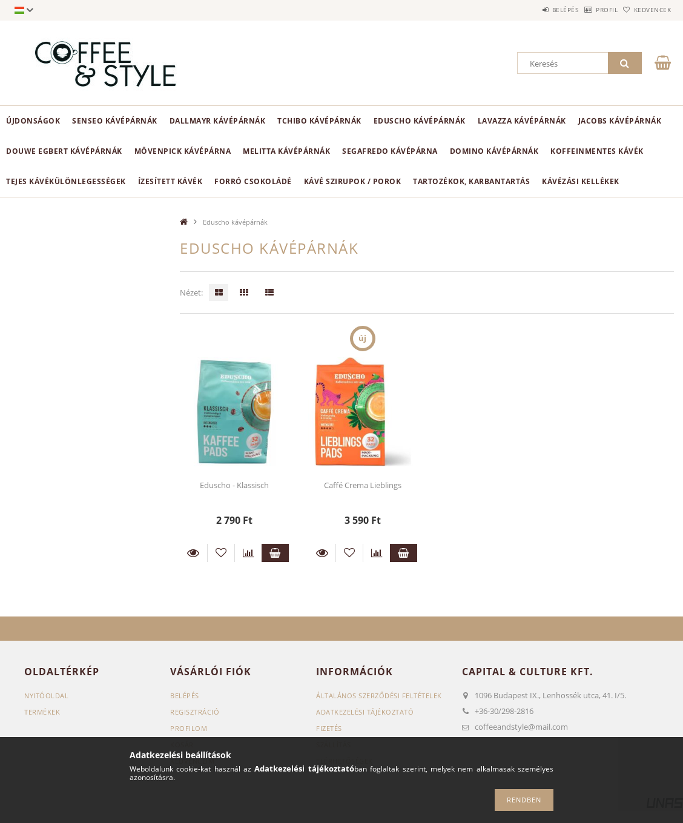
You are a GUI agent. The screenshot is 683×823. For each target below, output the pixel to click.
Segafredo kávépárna (390, 151)
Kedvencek (646, 9)
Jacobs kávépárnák (620, 121)
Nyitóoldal (46, 695)
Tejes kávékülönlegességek (66, 181)
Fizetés (329, 728)
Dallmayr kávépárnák (218, 121)
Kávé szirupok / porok (352, 181)
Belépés (534, 9)
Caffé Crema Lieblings (362, 485)
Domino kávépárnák (494, 151)
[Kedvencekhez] (221, 553)
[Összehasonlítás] (248, 553)
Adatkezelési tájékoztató (365, 711)
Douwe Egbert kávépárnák (64, 151)
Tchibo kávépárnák (319, 121)
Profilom (188, 728)
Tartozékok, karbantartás (471, 181)
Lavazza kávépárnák (522, 121)
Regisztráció (194, 711)
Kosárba (275, 553)
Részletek (193, 553)
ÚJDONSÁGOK (33, 121)
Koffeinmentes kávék (597, 151)
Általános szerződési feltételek (379, 695)
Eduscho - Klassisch (234, 485)
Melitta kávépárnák (286, 151)
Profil (588, 9)
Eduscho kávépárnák (420, 121)
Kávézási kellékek (580, 181)
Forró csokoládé (253, 181)
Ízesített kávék (170, 181)
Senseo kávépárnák (114, 121)
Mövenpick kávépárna (182, 151)
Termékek (42, 711)
